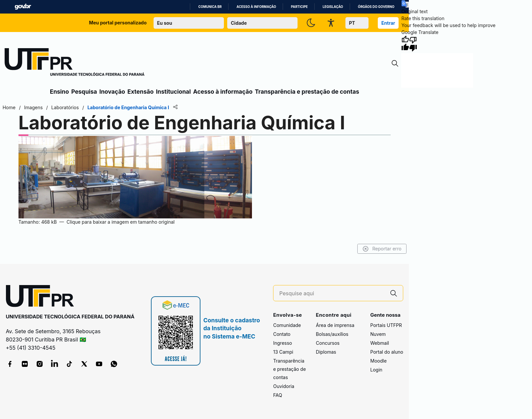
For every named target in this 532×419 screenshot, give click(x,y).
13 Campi (283, 352)
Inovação (112, 91)
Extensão (140, 91)
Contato (281, 334)
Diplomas (326, 352)
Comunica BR (210, 7)
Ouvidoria (283, 386)
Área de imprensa (335, 325)
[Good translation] (405, 43)
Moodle (378, 361)
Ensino (59, 91)
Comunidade (287, 325)
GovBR (23, 7)
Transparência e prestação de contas (307, 91)
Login (376, 369)
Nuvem (378, 334)
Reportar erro (383, 248)
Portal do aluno (386, 352)
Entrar (388, 23)
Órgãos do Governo (376, 7)
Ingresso (282, 343)
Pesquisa (84, 91)
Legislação (333, 7)
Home (7, 107)
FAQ (277, 395)
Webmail (379, 343)
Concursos (328, 343)
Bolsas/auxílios (332, 334)
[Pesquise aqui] (331, 293)
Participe (299, 7)
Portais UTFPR (386, 325)
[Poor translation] (413, 43)
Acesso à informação (256, 7)
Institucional (173, 91)
